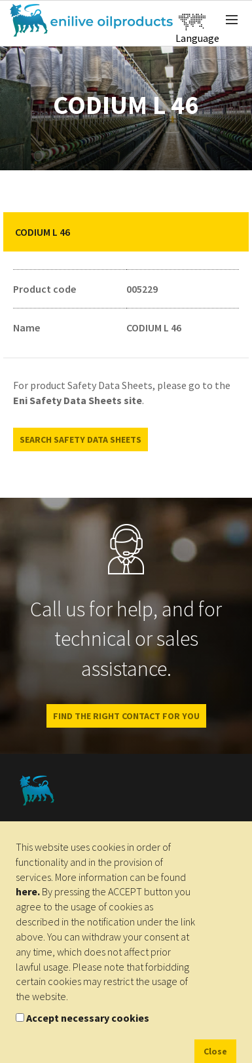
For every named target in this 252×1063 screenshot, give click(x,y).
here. (28, 891)
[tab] (126, 232)
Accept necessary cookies (87, 1017)
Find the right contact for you (126, 716)
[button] (229, 232)
